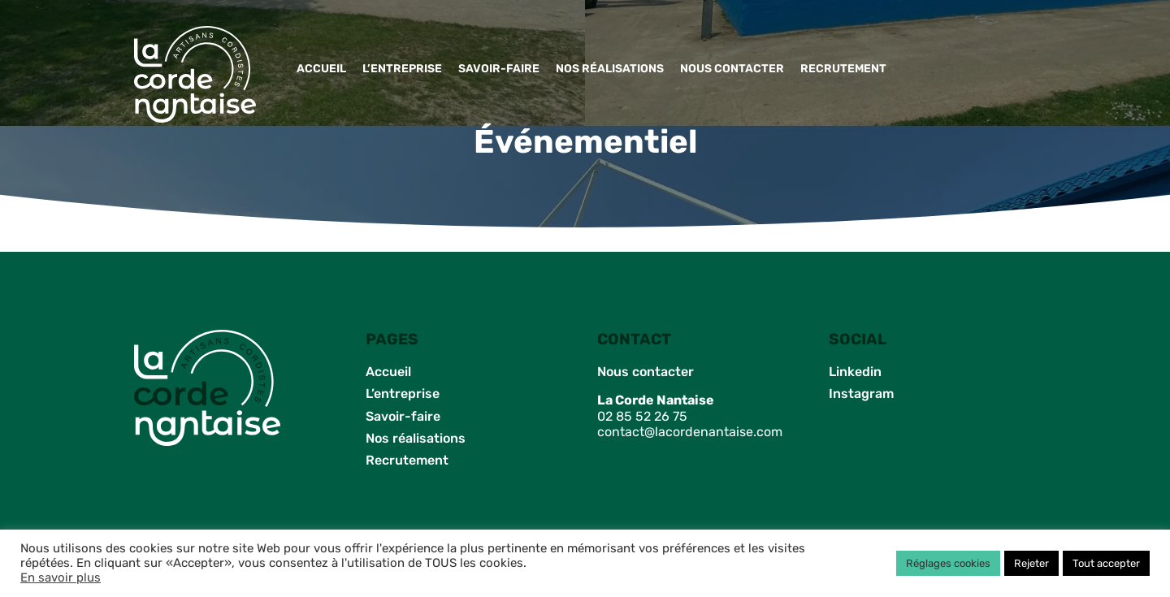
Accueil (321, 69)
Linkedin (855, 371)
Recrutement (843, 69)
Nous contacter (732, 69)
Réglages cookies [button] (948, 563)
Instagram (861, 393)
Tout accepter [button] (1106, 563)
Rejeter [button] (1031, 563)
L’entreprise (402, 69)
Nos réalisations (610, 69)
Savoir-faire (499, 69)
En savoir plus (60, 577)
